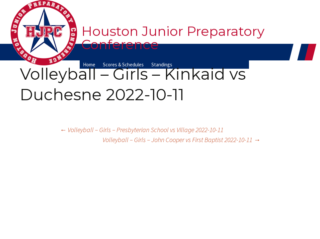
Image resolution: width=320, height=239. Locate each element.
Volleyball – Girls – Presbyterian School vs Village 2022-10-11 (141, 129)
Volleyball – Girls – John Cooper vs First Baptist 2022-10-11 (181, 139)
